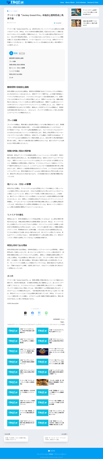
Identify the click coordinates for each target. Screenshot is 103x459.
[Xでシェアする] (25, 314)
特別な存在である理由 (15, 74)
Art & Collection (81, 2)
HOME (51, 451)
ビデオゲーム (33, 324)
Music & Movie (70, 2)
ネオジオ (24, 324)
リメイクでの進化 (14, 71)
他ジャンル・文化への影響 (17, 68)
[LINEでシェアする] (46, 314)
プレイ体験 (12, 61)
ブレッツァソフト (45, 324)
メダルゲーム (56, 324)
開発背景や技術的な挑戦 (16, 58)
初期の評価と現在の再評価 (17, 64)
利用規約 (51, 454)
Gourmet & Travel (92, 2)
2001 (9, 324)
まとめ (11, 77)
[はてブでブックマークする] (39, 314)
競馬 (63, 324)
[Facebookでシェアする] (32, 314)
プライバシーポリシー (60, 454)
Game (62, 2)
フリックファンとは (42, 454)
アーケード (17, 324)
